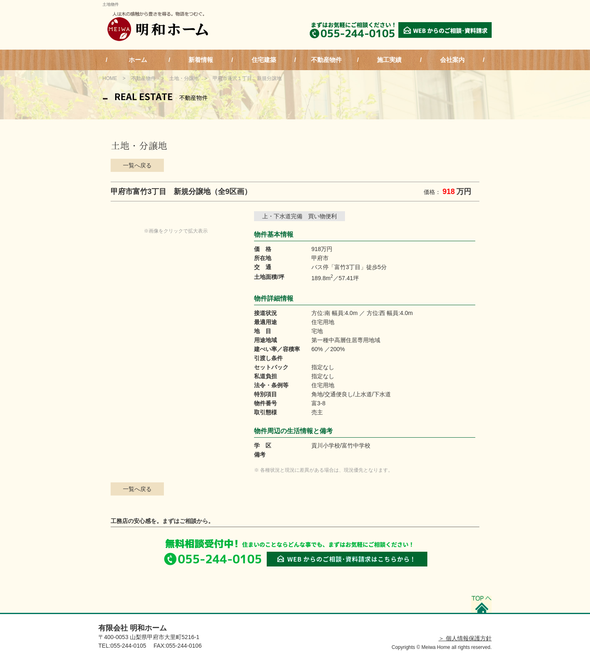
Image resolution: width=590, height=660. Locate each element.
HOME (109, 78)
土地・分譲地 (184, 78)
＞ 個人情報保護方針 (465, 638)
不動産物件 (326, 59)
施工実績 (389, 59)
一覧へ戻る (137, 165)
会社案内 (452, 59)
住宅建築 (264, 59)
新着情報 (200, 59)
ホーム (138, 59)
